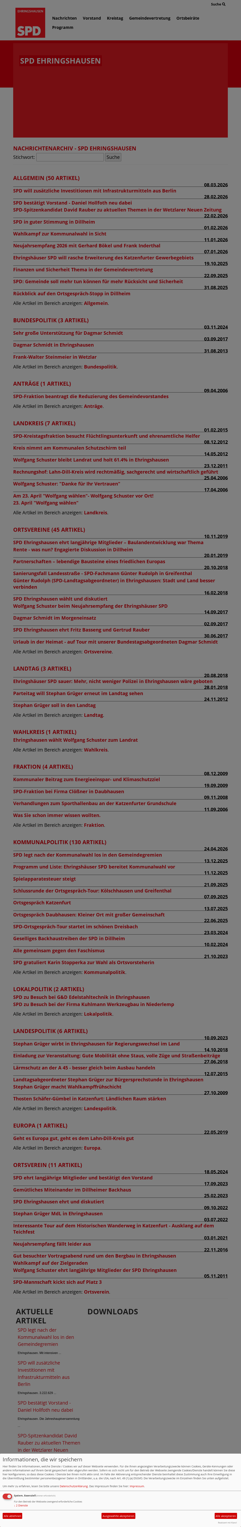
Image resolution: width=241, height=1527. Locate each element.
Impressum (137, 1486)
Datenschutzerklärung (74, 1486)
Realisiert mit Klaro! (227, 1522)
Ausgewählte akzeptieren (118, 1516)
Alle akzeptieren (226, 1516)
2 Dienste (21, 1505)
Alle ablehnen (12, 1516)
